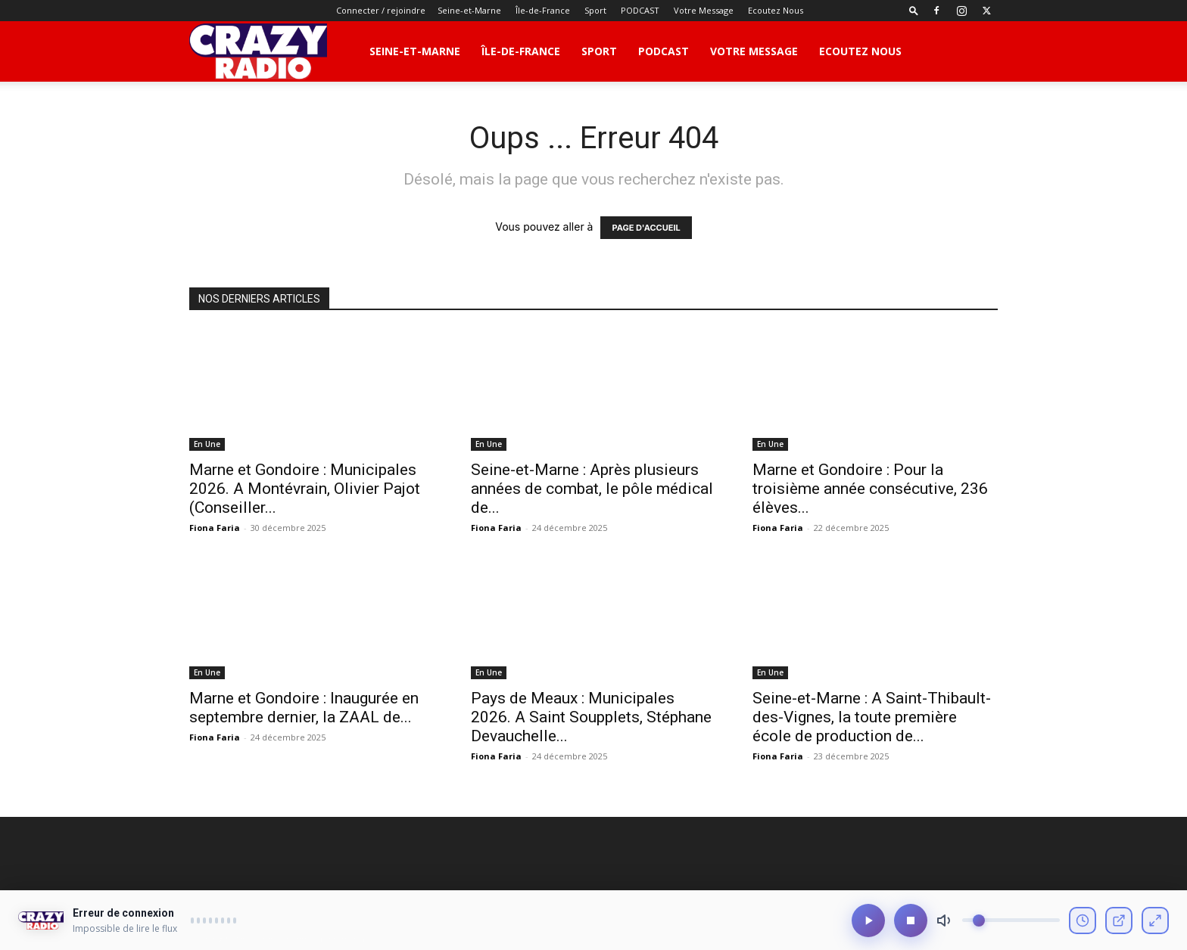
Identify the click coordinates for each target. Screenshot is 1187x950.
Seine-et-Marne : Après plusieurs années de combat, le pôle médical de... (592, 489)
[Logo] (258, 51)
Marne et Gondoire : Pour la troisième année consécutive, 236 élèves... (870, 489)
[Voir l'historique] (1082, 924)
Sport (595, 10)
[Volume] (1011, 925)
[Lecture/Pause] (868, 924)
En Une (207, 444)
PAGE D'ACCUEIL (646, 227)
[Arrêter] (910, 924)
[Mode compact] (1155, 924)
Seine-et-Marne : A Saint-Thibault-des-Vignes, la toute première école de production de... (871, 717)
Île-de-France (543, 10)
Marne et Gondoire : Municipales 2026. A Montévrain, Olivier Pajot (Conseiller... (304, 489)
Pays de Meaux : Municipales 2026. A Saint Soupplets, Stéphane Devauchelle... (591, 717)
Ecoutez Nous (775, 10)
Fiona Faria (214, 527)
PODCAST (640, 10)
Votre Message (704, 10)
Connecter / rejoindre (380, 10)
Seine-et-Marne (469, 10)
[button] (913, 10)
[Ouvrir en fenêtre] (1118, 924)
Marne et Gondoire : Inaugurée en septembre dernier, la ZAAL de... (304, 707)
